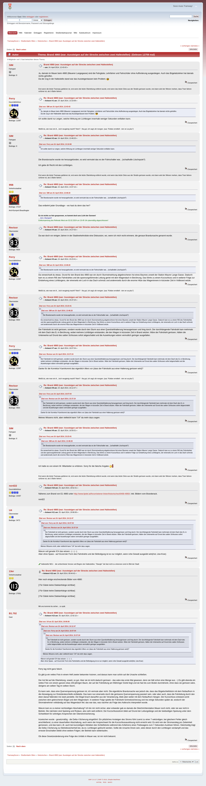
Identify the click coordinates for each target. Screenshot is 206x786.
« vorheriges (185, 46)
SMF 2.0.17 (92, 779)
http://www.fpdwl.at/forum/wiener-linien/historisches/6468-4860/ (102, 494)
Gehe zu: (175, 762)
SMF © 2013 (102, 779)
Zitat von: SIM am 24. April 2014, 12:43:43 (54, 107)
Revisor (13, 227)
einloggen (30, 17)
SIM (11, 65)
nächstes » (195, 46)
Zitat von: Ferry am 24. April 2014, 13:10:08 (55, 144)
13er (11, 571)
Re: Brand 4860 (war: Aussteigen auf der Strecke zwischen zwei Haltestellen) (80, 98)
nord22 (13, 485)
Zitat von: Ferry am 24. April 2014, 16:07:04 (55, 394)
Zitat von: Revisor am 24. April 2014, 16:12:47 (56, 518)
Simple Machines (114, 779)
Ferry (12, 98)
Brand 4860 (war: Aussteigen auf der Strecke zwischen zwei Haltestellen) (78, 64)
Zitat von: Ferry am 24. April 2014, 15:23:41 (55, 306)
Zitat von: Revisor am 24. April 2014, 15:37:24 (56, 354)
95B (11, 184)
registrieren (43, 17)
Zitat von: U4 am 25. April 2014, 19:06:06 (54, 622)
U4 (10, 510)
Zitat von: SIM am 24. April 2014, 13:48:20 (54, 193)
